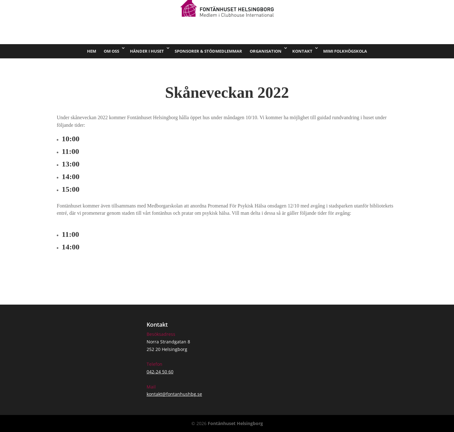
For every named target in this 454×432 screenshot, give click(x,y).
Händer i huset (147, 51)
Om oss (111, 51)
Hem (91, 51)
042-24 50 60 (160, 372)
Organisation (266, 51)
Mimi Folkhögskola (345, 51)
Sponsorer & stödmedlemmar (208, 51)
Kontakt (302, 51)
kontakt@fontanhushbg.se (174, 394)
